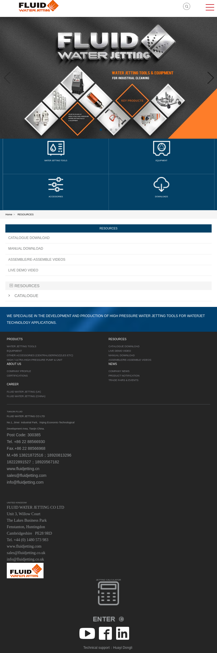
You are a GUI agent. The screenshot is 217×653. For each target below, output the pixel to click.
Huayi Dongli (122, 648)
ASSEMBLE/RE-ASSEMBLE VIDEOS (36, 260)
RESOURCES (26, 214)
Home (8, 214)
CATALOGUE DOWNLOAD (28, 238)
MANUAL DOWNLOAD (25, 249)
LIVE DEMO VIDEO (23, 270)
